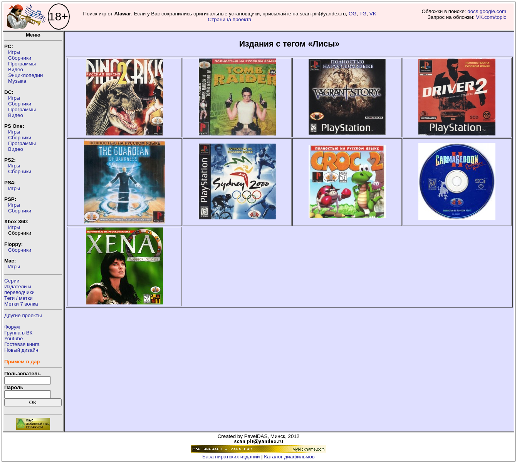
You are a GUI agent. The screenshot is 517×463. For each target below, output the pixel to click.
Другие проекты (23, 315)
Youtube (13, 338)
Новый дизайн (21, 350)
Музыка (17, 81)
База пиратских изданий (231, 457)
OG (353, 14)
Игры (14, 52)
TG (363, 14)
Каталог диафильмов (289, 457)
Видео (15, 69)
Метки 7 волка (21, 304)
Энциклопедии (25, 75)
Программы (22, 64)
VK (372, 14)
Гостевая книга (22, 344)
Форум (12, 327)
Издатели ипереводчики (19, 289)
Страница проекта (230, 19)
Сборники (19, 58)
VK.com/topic (491, 17)
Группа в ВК (18, 333)
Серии (11, 281)
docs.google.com (486, 11)
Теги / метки (18, 298)
